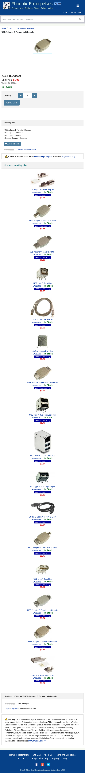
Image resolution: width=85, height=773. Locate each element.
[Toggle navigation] (78, 5)
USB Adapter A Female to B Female (42, 382)
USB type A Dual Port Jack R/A (42, 415)
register (15, 709)
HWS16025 (36, 644)
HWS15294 (36, 490)
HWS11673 (36, 458)
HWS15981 (36, 678)
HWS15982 (36, 192)
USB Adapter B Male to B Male (42, 221)
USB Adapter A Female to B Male (42, 548)
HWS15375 (36, 322)
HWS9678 (36, 418)
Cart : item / (72, 12)
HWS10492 (36, 582)
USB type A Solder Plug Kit (42, 675)
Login (7, 709)
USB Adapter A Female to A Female (42, 610)
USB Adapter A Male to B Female (42, 641)
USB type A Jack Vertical (42, 351)
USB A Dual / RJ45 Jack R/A (42, 456)
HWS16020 (36, 613)
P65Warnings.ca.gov (42, 157)
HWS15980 (36, 354)
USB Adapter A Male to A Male (42, 252)
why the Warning (68, 157)
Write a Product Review (27, 150)
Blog (65, 758)
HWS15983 (36, 520)
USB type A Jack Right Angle (42, 487)
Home (3, 28)
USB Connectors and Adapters (21, 28)
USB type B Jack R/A (42, 283)
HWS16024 (36, 551)
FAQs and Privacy (40, 758)
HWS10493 (36, 286)
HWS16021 (36, 255)
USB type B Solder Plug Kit (42, 189)
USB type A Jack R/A (42, 579)
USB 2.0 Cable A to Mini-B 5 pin (42, 517)
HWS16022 (36, 385)
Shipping (55, 758)
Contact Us (23, 758)
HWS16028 (36, 223)
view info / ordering (42, 195)
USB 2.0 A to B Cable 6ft (42, 320)
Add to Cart (12, 103)
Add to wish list (12, 144)
